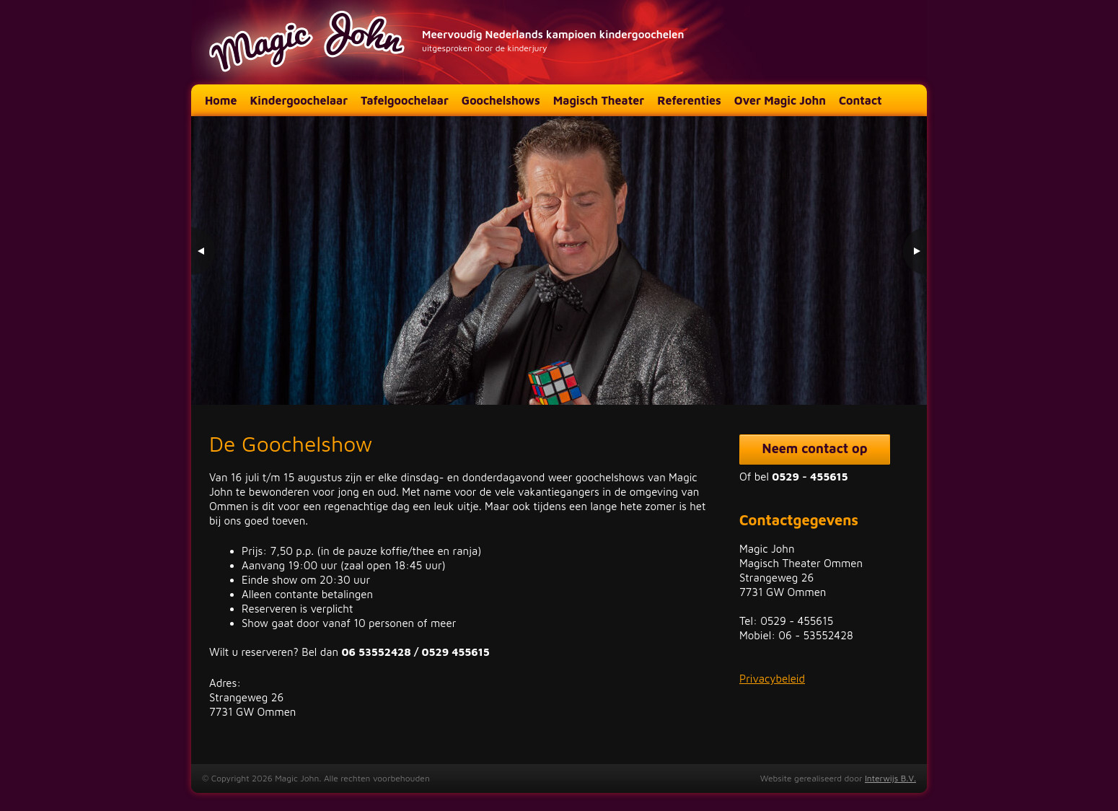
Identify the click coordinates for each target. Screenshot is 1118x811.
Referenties (689, 100)
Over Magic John (780, 100)
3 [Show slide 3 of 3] (903, 375)
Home (221, 100)
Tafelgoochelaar (405, 100)
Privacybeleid (772, 678)
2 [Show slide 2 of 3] (884, 375)
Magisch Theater (598, 100)
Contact (860, 100)
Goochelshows (501, 100)
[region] (559, 260)
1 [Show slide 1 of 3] (865, 375)
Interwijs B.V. (890, 778)
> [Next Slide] (914, 251)
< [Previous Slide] (203, 251)
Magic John (308, 42)
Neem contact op (815, 448)
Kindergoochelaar (299, 100)
